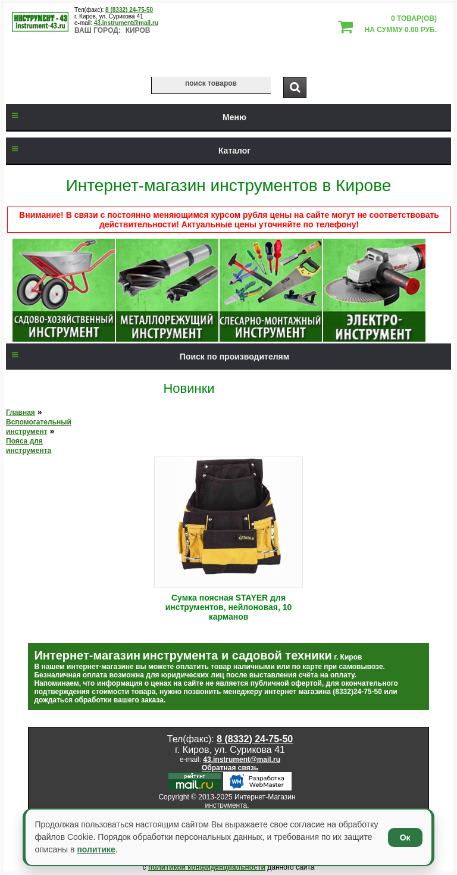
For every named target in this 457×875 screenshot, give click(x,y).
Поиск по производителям (147, 356)
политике (96, 849)
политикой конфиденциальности (206, 867)
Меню (126, 117)
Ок (405, 837)
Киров (138, 30)
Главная (20, 412)
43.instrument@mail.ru (126, 23)
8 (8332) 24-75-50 (129, 10)
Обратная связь (230, 768)
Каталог (128, 150)
